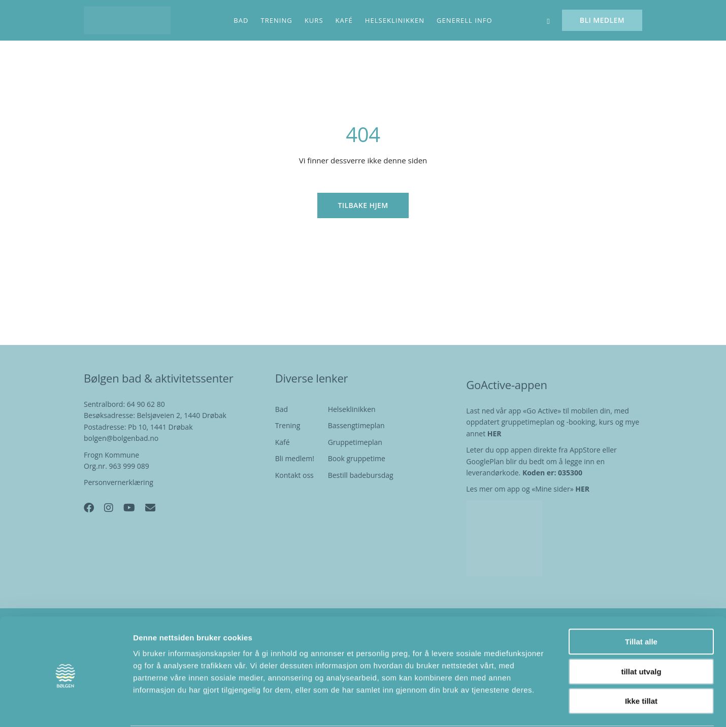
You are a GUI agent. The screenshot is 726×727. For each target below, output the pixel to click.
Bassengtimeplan (356, 425)
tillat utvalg (641, 633)
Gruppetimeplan (355, 442)
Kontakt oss (294, 475)
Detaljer (540, 707)
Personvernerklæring (118, 482)
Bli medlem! (294, 458)
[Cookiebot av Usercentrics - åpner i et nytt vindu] (65, 707)
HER (582, 489)
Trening (288, 425)
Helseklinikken (352, 409)
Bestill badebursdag (360, 475)
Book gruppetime (356, 458)
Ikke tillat (641, 662)
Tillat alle (641, 603)
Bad (281, 409)
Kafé (282, 442)
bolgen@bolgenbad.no (121, 438)
